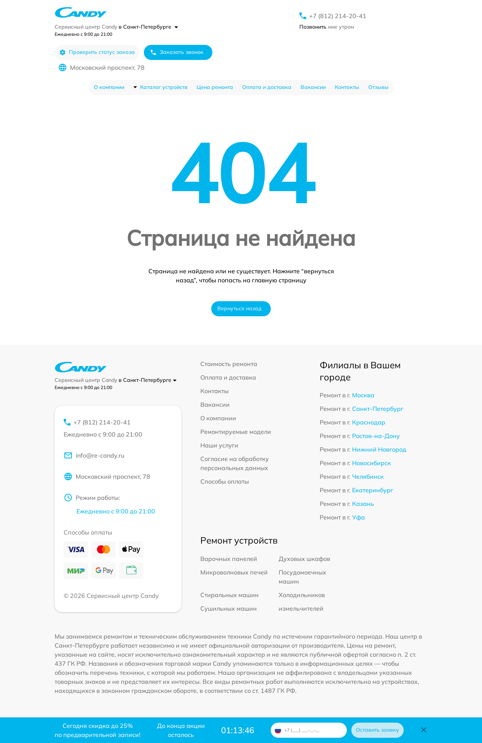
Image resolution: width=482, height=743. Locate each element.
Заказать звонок (176, 52)
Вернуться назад (239, 308)
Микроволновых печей (234, 572)
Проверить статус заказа (97, 52)
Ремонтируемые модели (235, 431)
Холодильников (302, 595)
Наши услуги (219, 445)
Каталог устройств (164, 87)
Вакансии (313, 87)
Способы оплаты (224, 481)
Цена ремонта (215, 87)
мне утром (326, 26)
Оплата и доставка (266, 87)
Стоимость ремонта (228, 364)
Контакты (347, 87)
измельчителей (301, 608)
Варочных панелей (228, 558)
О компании (109, 87)
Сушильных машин (228, 608)
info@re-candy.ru (94, 455)
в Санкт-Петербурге (148, 26)
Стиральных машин (229, 595)
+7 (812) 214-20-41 (337, 16)
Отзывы (378, 87)
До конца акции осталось (181, 730)
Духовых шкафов (304, 558)
